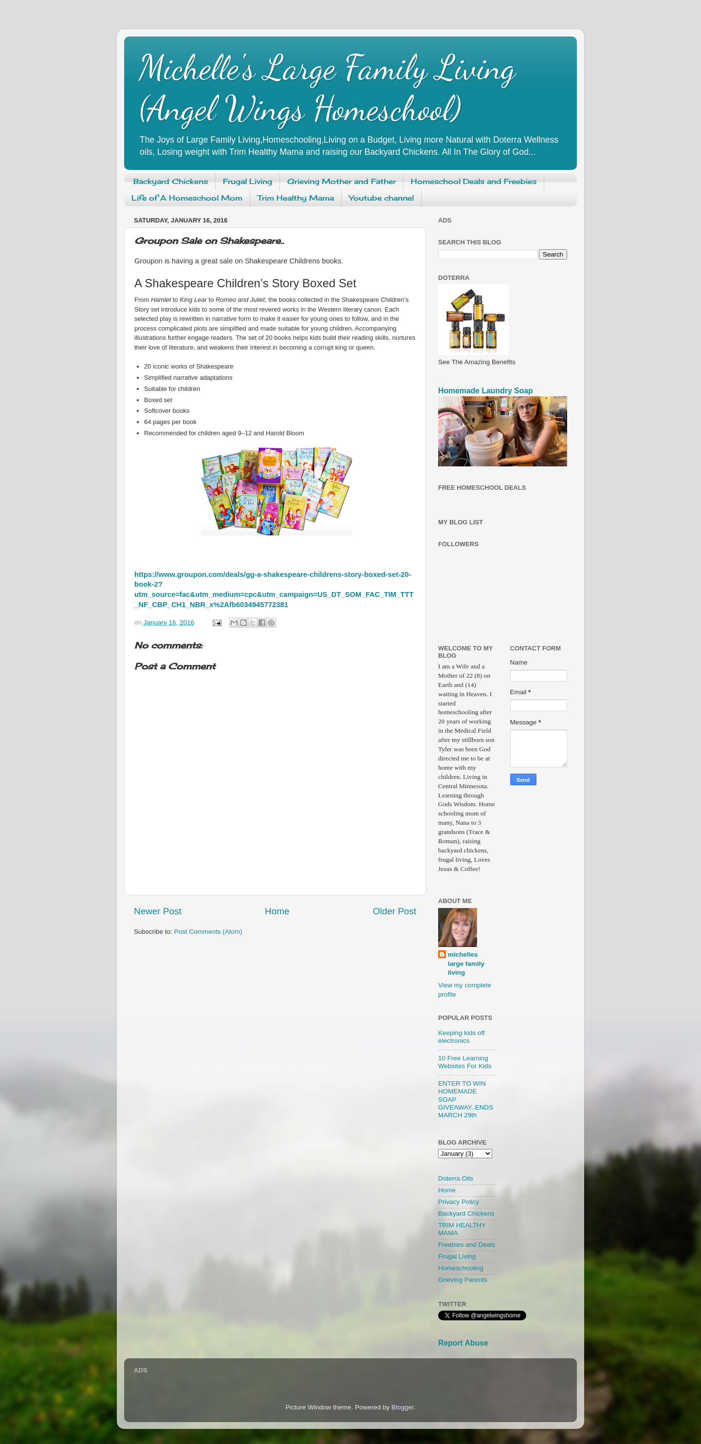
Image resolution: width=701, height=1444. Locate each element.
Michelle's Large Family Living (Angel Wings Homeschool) (327, 88)
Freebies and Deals (466, 1244)
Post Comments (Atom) (208, 931)
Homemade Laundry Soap (485, 391)
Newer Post (158, 911)
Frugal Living (247, 181)
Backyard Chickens (170, 181)
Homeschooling (460, 1268)
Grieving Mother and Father (341, 181)
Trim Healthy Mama (296, 198)
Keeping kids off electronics (461, 1036)
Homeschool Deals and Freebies (473, 181)
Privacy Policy (458, 1201)
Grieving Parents (462, 1279)
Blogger (402, 1407)
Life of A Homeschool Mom (186, 198)
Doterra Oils (455, 1178)
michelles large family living (466, 964)
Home (277, 911)
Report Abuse (463, 1343)
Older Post (394, 911)
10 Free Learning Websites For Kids (464, 1062)
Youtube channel (381, 198)
